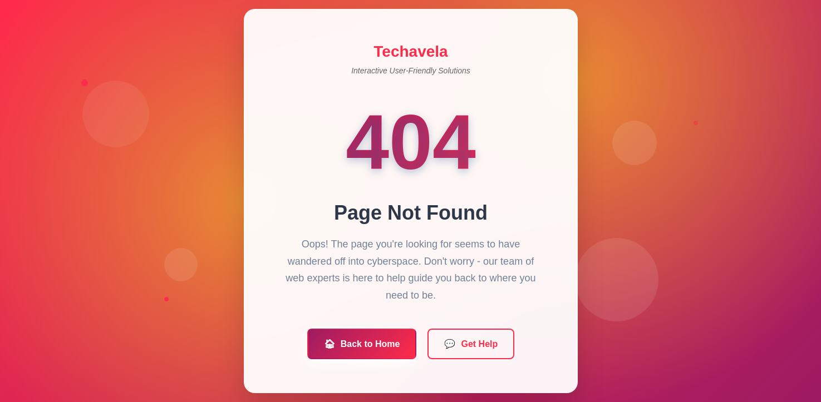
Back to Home (362, 345)
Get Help (470, 345)
